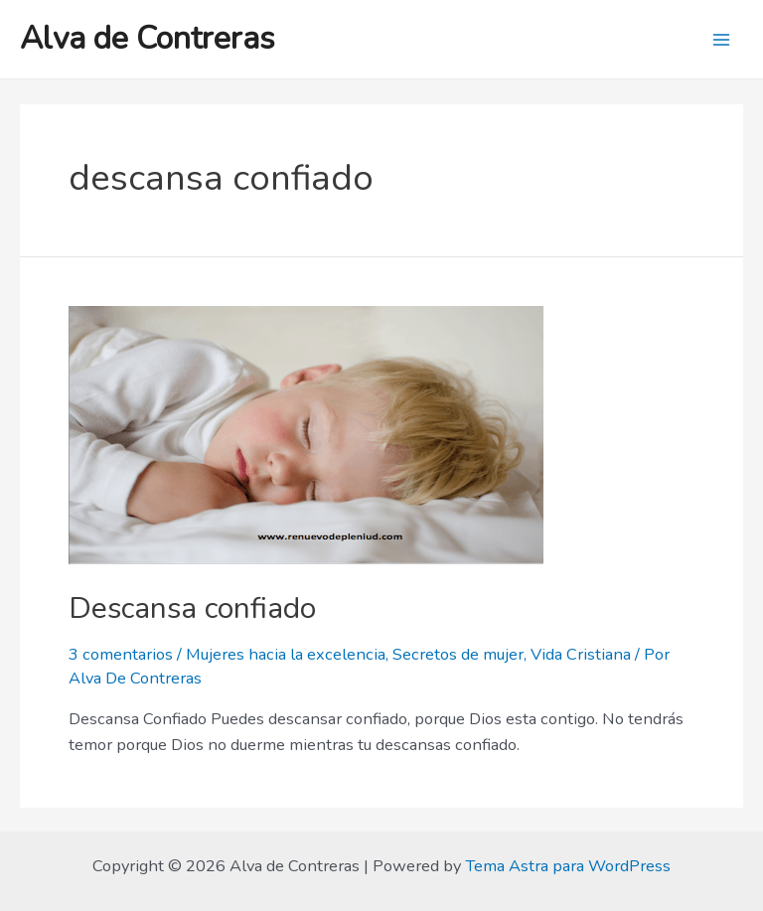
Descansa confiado (192, 608)
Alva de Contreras (147, 38)
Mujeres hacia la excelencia (285, 654)
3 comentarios (121, 654)
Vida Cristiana (581, 654)
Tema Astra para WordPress (568, 865)
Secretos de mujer (458, 654)
